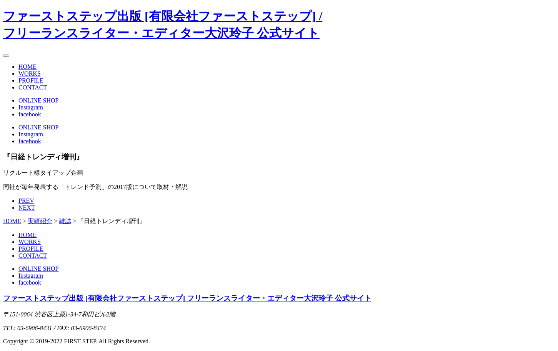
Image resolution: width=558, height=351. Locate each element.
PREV (26, 200)
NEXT (26, 207)
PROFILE (30, 80)
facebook (29, 114)
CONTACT (32, 87)
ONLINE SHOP (38, 100)
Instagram (30, 107)
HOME (27, 66)
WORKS (29, 73)
